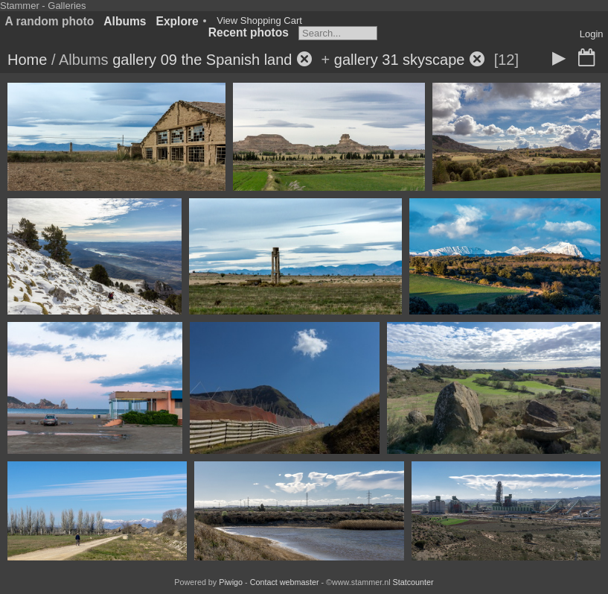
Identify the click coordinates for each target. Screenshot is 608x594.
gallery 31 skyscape (399, 59)
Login (592, 34)
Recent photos (248, 32)
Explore (177, 21)
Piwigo (231, 582)
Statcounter (413, 582)
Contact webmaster (284, 582)
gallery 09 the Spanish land (202, 59)
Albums (124, 21)
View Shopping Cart (259, 20)
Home (27, 59)
